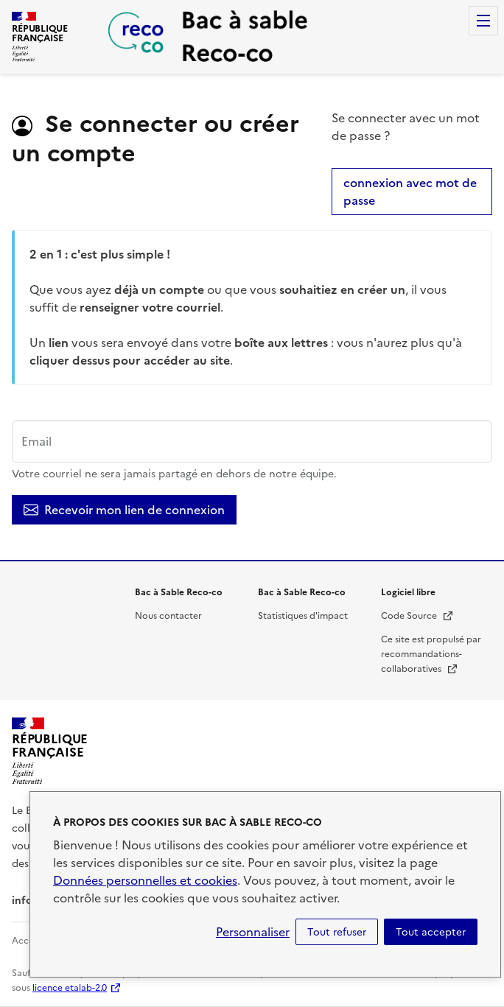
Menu (483, 20)
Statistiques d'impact (303, 615)
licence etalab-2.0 (69, 987)
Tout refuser (336, 931)
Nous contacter (168, 615)
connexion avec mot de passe (410, 191)
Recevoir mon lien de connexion (124, 510)
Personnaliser (253, 932)
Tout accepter (431, 931)
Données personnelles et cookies (145, 880)
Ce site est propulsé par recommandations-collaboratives (431, 654)
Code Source (417, 615)
